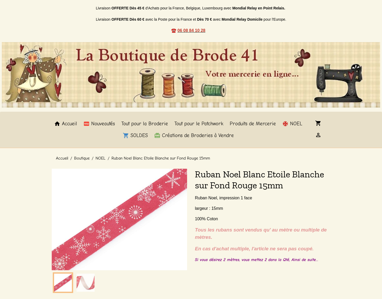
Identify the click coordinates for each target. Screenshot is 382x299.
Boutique (82, 158)
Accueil (65, 124)
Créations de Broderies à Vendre (194, 135)
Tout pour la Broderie (144, 124)
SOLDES (135, 135)
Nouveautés (99, 124)
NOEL (292, 124)
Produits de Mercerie (253, 124)
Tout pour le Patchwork (198, 124)
